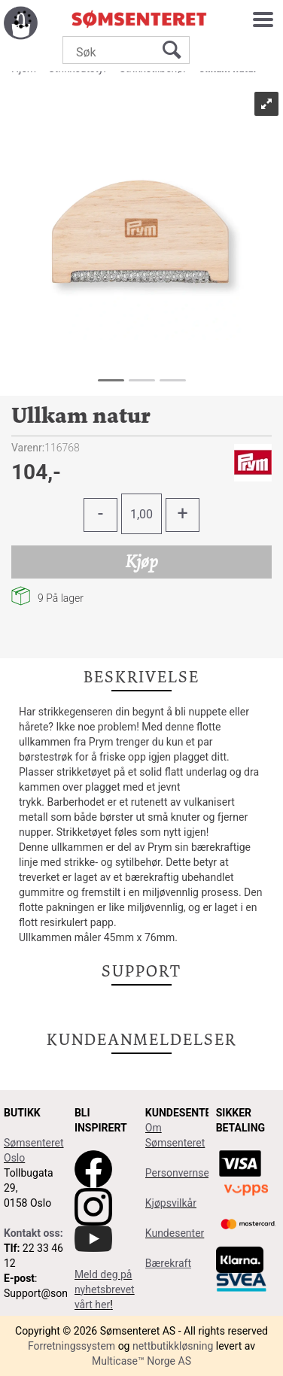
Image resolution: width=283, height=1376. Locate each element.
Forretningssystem (71, 1346)
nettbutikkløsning (172, 1346)
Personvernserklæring (196, 1173)
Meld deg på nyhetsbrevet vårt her (105, 1289)
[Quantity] (141, 514)
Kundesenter (175, 1233)
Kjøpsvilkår (170, 1203)
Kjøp (142, 561)
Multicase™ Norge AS (141, 1361)
